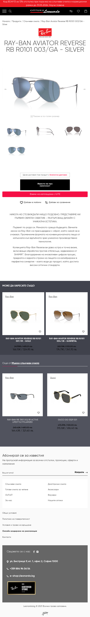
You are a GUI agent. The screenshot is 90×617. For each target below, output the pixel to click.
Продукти (16, 21)
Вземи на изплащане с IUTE (45, 194)
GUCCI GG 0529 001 (67, 420)
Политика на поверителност (16, 519)
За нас (8, 500)
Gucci (53, 378)
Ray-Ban (9, 297)
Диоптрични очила (57, 484)
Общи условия (9, 513)
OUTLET (9, 495)
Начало (6, 21)
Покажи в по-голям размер (45, 116)
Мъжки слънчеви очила (25, 363)
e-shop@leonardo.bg (22, 576)
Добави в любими (30, 202)
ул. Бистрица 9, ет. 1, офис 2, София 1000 (34, 561)
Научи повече (56, 5)
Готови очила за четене (16, 490)
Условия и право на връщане (16, 525)
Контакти (6, 537)
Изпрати (79, 472)
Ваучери (52, 495)
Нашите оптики (55, 500)
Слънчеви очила (31, 21)
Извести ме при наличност (45, 185)
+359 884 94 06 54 (20, 569)
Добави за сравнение (57, 202)
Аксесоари (53, 490)
